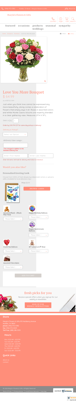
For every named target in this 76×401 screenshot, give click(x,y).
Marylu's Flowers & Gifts (19, 15)
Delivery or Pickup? (46, 90)
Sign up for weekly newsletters (38, 273)
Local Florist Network (32, 338)
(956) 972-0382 (10, 9)
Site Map (43, 338)
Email (71, 34)
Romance (17, 33)
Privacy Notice (18, 338)
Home (4, 33)
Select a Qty (43, 78)
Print (63, 34)
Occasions (10, 33)
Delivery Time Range (45, 102)
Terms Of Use (7, 338)
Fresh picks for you (38, 263)
